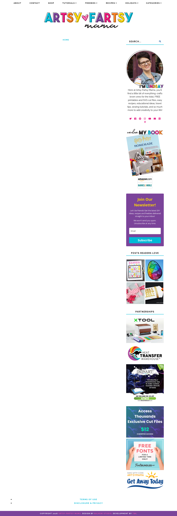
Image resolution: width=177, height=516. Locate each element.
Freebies (90, 3)
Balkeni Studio (103, 514)
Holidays (131, 3)
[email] (145, 231)
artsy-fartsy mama (70, 514)
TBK (135, 514)
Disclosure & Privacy (88, 503)
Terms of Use (88, 499)
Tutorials (68, 3)
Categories (153, 3)
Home (66, 40)
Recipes (110, 3)
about (17, 3)
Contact (35, 3)
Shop (51, 3)
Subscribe (145, 240)
